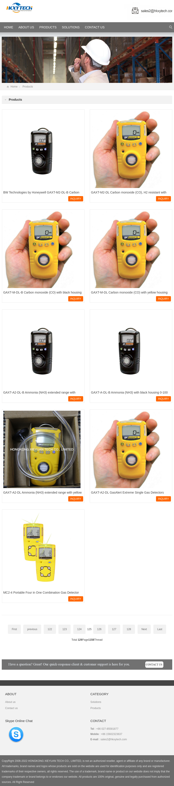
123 (64, 629)
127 (114, 629)
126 (99, 629)
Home (14, 86)
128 (129, 629)
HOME (8, 27)
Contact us (11, 708)
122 (50, 629)
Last (159, 629)
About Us (26, 27)
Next (144, 629)
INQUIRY (75, 198)
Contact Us (95, 27)
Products (48, 27)
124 (79, 629)
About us (10, 702)
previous (32, 629)
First (14, 629)
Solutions (71, 27)
